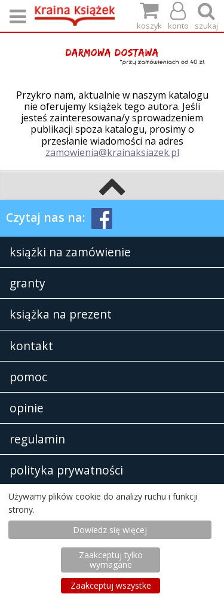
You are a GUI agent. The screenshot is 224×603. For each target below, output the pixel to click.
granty (27, 283)
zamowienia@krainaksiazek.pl (112, 152)
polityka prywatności (66, 470)
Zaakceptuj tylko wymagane (111, 559)
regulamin (37, 439)
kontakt (31, 346)
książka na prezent (61, 314)
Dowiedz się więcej (110, 529)
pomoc (28, 377)
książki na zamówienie (70, 252)
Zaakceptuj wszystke (110, 585)
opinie (27, 408)
